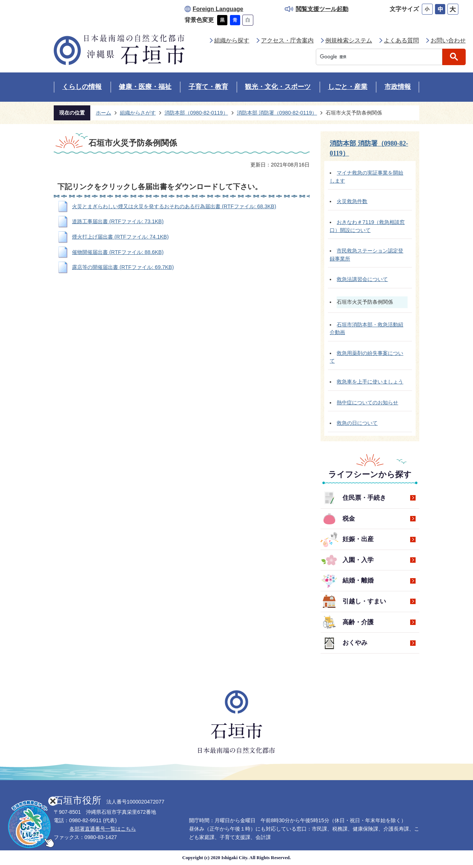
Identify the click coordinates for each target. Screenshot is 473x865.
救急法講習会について (362, 279)
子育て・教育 (208, 86)
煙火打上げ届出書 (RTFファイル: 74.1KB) (120, 237)
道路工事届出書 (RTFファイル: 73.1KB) (118, 221)
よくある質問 (401, 40)
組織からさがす (138, 113)
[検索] (381, 57)
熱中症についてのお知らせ (367, 402)
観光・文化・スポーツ (278, 86)
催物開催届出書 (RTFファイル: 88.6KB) (118, 252)
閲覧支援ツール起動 (322, 9)
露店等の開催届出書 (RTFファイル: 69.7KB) (123, 267)
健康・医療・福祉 (145, 86)
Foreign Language (218, 9)
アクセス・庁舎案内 (287, 40)
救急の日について (357, 423)
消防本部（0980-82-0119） (196, 113)
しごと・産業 (347, 86)
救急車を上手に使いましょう (370, 382)
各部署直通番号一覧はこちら (102, 829)
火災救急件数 (352, 201)
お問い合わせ (448, 40)
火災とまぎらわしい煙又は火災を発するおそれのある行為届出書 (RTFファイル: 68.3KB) (174, 206)
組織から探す (231, 40)
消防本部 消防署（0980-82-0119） (277, 113)
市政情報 (398, 86)
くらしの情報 (82, 86)
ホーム (103, 113)
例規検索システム (348, 40)
